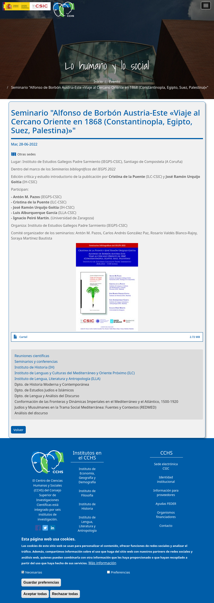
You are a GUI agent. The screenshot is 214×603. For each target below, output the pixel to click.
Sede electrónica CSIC (166, 466)
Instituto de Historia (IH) (34, 367)
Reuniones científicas (32, 355)
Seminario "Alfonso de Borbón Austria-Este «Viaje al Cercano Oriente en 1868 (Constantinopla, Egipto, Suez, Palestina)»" (109, 87)
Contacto (165, 526)
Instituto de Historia (87, 506)
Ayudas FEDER (166, 504)
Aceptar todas (35, 596)
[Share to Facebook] (38, 528)
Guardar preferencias (41, 585)
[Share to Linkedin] (52, 528)
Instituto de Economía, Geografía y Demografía (87, 475)
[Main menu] (206, 5)
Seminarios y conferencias (36, 361)
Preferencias (120, 575)
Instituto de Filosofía (87, 493)
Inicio (98, 81)
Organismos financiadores (166, 514)
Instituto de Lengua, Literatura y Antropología (87, 524)
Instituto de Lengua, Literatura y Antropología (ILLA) (57, 378)
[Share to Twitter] (45, 528)
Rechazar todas (65, 596)
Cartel (23, 337)
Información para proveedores (165, 492)
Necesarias (33, 575)
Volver (18, 430)
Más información (102, 565)
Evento (114, 81)
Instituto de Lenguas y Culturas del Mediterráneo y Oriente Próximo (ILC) (75, 373)
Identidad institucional (166, 479)
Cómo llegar (166, 534)
